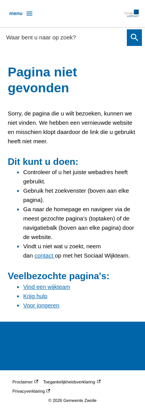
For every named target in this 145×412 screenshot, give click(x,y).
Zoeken (133, 37)
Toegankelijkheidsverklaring (72, 382)
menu (21, 13)
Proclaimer (25, 382)
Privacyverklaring (31, 391)
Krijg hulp (35, 296)
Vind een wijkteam (46, 286)
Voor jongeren (41, 305)
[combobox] (64, 37)
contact (44, 255)
